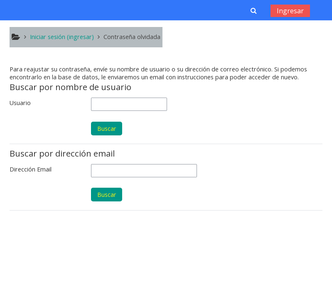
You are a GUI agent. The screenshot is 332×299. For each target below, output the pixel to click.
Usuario (20, 103)
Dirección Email (31, 169)
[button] (253, 10)
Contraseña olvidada (131, 37)
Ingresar (290, 10)
